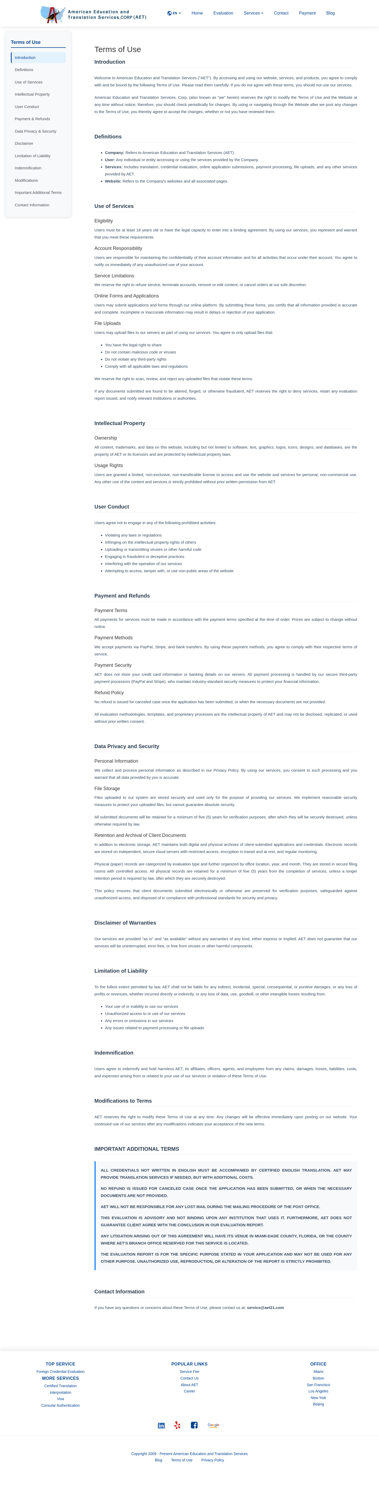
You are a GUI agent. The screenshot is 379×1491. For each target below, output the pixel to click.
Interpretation (61, 1392)
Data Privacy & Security (36, 131)
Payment (307, 13)
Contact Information (32, 205)
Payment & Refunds (32, 119)
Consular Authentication (60, 1405)
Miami (318, 1371)
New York (318, 1398)
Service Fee (189, 1371)
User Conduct (27, 106)
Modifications (26, 180)
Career (189, 1391)
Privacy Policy (213, 1460)
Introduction (25, 57)
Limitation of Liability (32, 155)
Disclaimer (24, 143)
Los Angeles (318, 1391)
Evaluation (223, 13)
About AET (189, 1385)
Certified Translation (60, 1386)
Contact (281, 13)
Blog (330, 13)
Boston (318, 1378)
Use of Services (29, 82)
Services (253, 13)
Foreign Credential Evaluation (60, 1371)
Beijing (318, 1404)
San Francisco (318, 1385)
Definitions (24, 69)
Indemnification (28, 168)
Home (197, 13)
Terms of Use (182, 1460)
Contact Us (189, 1378)
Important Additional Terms (38, 192)
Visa (60, 1399)
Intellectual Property (32, 94)
